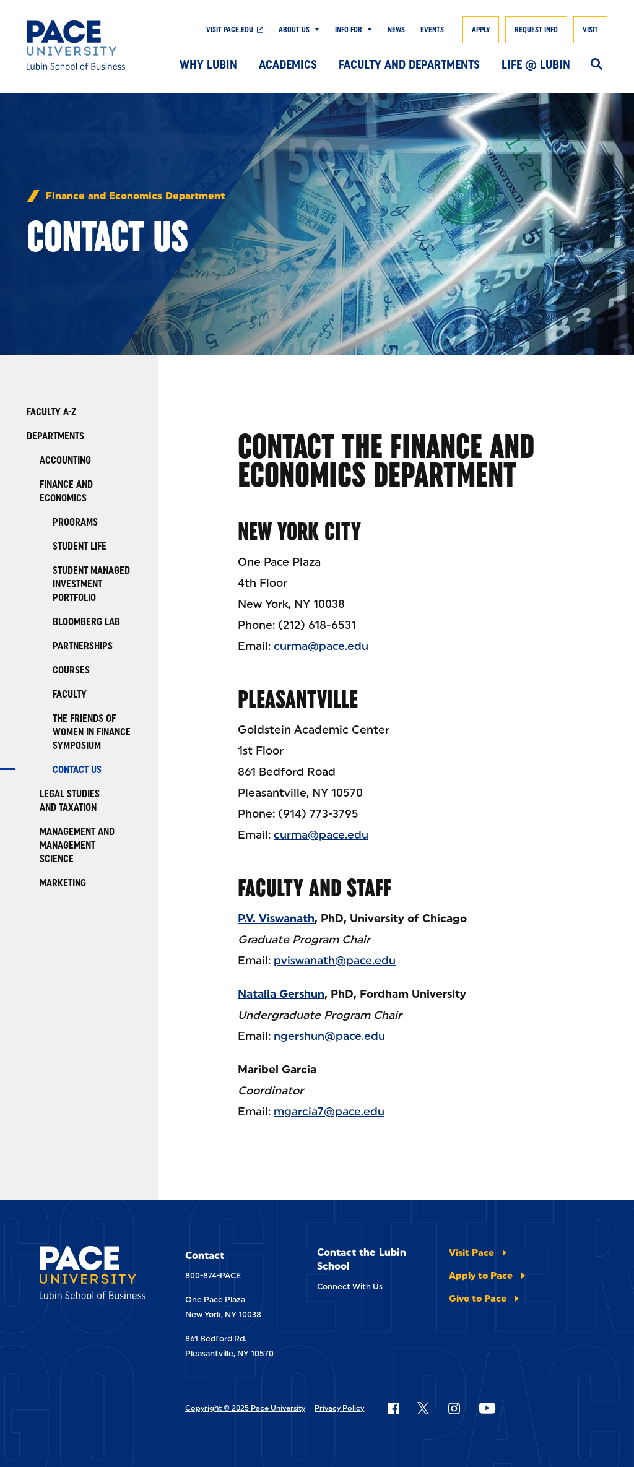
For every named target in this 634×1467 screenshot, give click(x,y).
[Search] (596, 65)
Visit (590, 29)
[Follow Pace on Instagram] (454, 1408)
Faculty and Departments (409, 64)
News (396, 29)
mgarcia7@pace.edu (329, 1112)
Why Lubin (208, 64)
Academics (288, 64)
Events (432, 29)
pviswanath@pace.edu (335, 960)
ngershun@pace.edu (329, 1036)
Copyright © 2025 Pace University (245, 1408)
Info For (348, 29)
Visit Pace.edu (229, 29)
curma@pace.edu (321, 646)
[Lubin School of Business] (86, 45)
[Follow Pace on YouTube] (487, 1408)
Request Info (536, 29)
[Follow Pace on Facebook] (393, 1408)
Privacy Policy (339, 1408)
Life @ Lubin (536, 64)
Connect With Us (350, 1286)
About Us (294, 29)
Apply (481, 29)
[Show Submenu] (314, 30)
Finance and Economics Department (135, 196)
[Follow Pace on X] (423, 1408)
